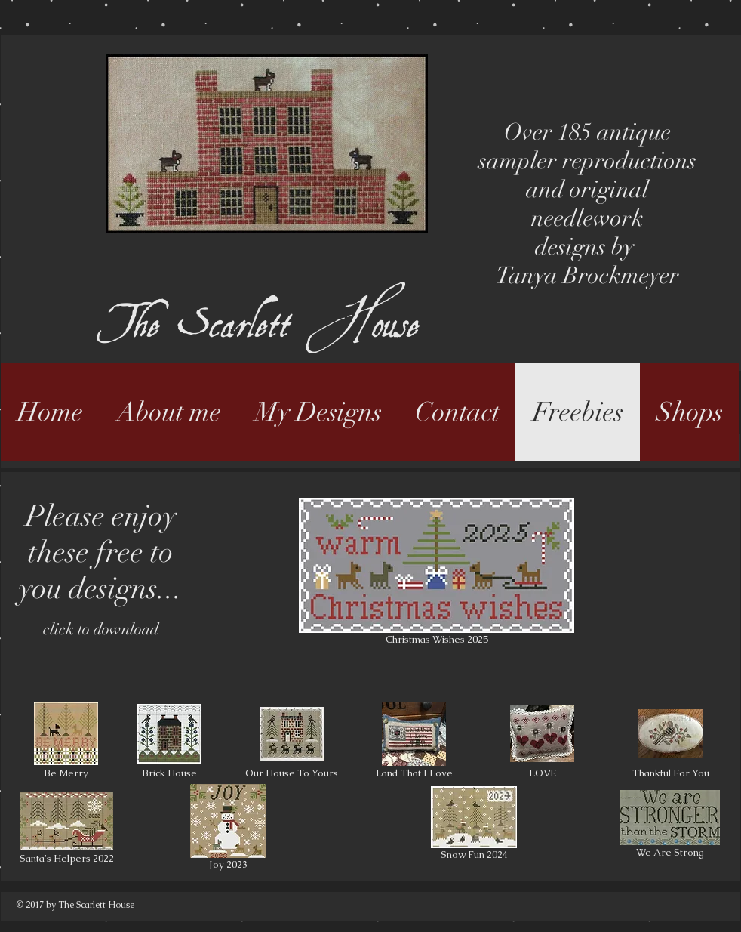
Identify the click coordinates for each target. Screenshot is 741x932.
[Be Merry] (66, 742)
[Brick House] (169, 742)
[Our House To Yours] (291, 742)
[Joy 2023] (227, 829)
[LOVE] (542, 742)
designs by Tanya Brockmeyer (587, 261)
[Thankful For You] (670, 742)
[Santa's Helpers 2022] (66, 829)
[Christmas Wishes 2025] (436, 573)
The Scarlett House (263, 296)
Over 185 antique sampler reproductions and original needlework (587, 175)
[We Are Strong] (670, 825)
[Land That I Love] (414, 742)
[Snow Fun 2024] (474, 826)
